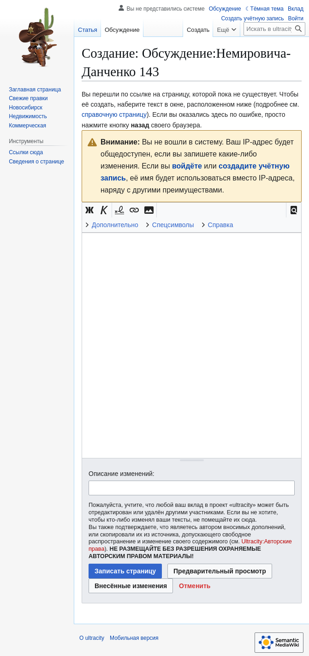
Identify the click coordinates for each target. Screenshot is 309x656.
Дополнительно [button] (115, 225)
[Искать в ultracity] (274, 29)
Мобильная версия (134, 638)
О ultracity (91, 638)
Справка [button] (220, 225)
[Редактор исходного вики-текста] (191, 345)
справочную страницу (114, 114)
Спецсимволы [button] (173, 225)
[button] (293, 210)
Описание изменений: (121, 473)
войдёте (187, 166)
